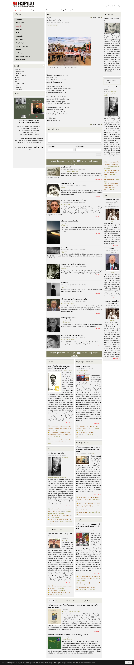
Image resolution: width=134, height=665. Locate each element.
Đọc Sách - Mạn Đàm (72, 601)
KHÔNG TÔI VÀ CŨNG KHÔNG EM (73, 264)
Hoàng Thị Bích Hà (57, 594)
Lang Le (16, 81)
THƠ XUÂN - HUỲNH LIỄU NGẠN (60, 515)
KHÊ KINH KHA (65, 322)
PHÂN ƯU (112, 248)
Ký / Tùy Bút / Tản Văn (55, 529)
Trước (94, 17)
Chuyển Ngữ (86, 601)
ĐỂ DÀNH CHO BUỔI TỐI (69, 221)
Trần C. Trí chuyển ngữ (58, 513)
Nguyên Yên (64, 252)
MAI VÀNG (54, 590)
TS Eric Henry (76, 611)
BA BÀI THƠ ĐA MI (67, 184)
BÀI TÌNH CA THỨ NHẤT (56, 453)
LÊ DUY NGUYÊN (19, 89)
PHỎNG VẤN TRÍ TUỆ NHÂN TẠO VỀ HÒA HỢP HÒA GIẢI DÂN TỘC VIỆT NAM (88, 526)
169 (68, 161)
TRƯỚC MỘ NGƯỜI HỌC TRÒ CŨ (72, 335)
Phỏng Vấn (79, 520)
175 (90, 161)
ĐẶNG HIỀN (64, 225)
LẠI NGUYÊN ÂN (19, 72)
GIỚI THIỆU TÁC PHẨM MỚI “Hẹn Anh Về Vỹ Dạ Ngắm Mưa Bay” (69, 635)
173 (83, 161)
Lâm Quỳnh (17, 77)
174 (86, 161)
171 (75, 161)
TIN (105, 195)
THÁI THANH (61, 590)
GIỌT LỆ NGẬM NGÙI (68, 318)
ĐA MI (63, 188)
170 (71, 161)
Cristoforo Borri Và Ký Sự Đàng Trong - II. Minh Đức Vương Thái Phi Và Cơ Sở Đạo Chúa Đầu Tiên (60, 434)
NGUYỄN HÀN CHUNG (68, 339)
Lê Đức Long (17, 87)
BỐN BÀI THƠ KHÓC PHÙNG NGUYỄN (74, 299)
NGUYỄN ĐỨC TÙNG (67, 303)
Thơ (49, 449)
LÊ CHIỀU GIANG (19, 83)
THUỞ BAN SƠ (66, 167)
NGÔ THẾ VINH (65, 204)
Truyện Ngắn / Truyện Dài (84, 362)
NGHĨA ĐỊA (65, 283)
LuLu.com (40, 138)
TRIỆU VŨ (64, 540)
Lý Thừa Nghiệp (52, 25)
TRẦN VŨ (82, 585)
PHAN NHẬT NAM (90, 585)
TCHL (112, 221)
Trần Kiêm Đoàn (96, 531)
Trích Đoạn (59, 601)
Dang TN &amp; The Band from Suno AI (57, 477)
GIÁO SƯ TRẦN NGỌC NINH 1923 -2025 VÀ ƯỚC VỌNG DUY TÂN (58, 367)
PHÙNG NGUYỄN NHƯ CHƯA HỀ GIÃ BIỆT (75, 200)
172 (79, 161)
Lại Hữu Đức (17, 70)
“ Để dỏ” (81, 437)
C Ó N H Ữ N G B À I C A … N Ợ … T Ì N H (60, 535)
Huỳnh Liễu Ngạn (55, 517)
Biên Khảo (51, 362)
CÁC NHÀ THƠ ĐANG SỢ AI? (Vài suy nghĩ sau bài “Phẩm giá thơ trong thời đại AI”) (88, 449)
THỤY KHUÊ (54, 430)
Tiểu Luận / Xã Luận (82, 443)
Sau (99, 17)
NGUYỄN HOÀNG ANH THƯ (69, 171)
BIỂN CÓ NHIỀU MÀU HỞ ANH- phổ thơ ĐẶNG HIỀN (111, 172)
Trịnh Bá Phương (91, 589)
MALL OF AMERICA (83, 366)
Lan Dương (17, 79)
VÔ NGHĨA (64, 247)
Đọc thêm (98, 179)
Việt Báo (112, 320)
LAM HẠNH (17, 74)
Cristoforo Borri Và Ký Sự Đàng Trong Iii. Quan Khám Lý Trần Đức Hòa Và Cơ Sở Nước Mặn (59, 428)
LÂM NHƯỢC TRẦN (20, 75)
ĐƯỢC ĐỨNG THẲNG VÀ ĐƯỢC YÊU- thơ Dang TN (111, 164)
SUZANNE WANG (83, 370)
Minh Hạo (94, 453)
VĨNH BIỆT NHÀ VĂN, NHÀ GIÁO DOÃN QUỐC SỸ (112, 202)
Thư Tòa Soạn (108, 14)
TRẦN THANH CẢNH (94, 437)
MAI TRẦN (82, 580)
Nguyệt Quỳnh (83, 589)
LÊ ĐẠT (16, 85)
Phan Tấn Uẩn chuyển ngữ (82, 373)
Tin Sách (51, 601)
